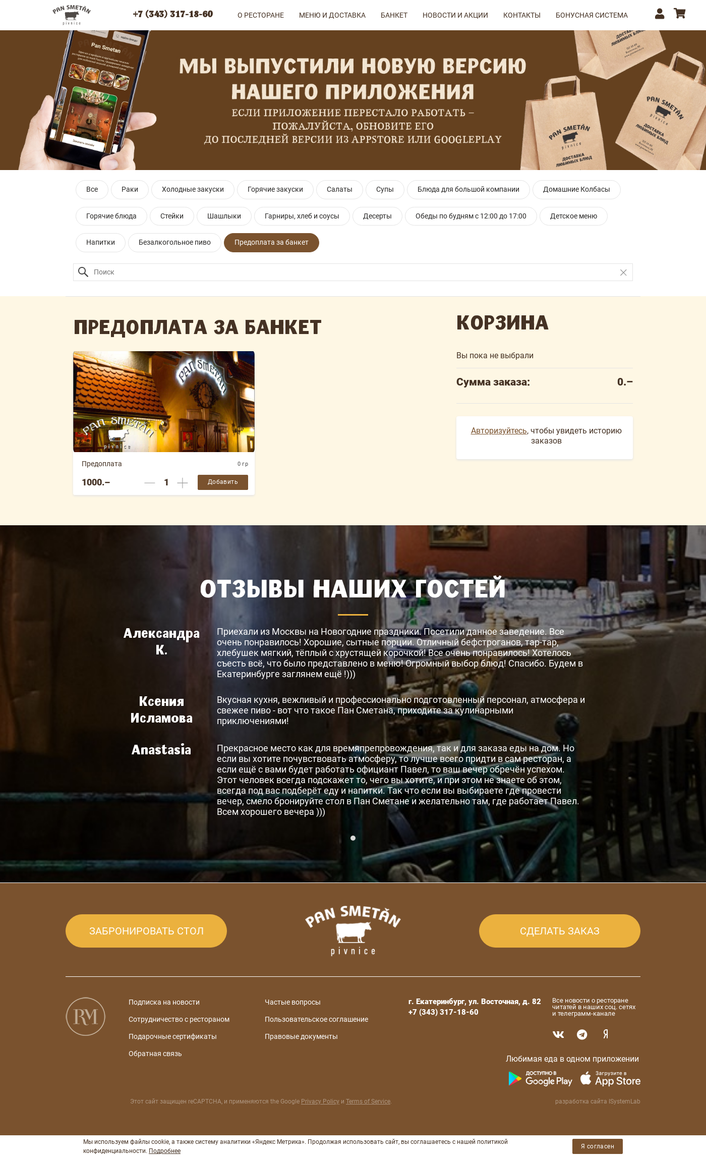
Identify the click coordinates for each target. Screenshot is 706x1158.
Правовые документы (301, 1036)
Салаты (339, 189)
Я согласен (597, 1146)
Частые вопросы (293, 1002)
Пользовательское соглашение (316, 1019)
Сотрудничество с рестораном (179, 1019)
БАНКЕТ (394, 15)
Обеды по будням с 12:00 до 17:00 (471, 216)
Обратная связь (155, 1054)
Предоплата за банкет (271, 242)
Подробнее (165, 1150)
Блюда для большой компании (468, 189)
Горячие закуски (275, 189)
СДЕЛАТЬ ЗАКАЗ (560, 931)
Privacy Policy (320, 1101)
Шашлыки (224, 216)
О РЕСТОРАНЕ (261, 15)
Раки (130, 189)
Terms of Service (368, 1101)
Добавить (223, 481)
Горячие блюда (111, 216)
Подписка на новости (164, 1002)
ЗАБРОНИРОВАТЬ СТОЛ (146, 931)
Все (92, 189)
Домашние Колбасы (576, 189)
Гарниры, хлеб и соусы (302, 216)
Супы (385, 189)
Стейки (172, 216)
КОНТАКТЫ (522, 15)
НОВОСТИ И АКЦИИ (455, 15)
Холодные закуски (193, 189)
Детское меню (573, 216)
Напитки (100, 242)
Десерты (377, 216)
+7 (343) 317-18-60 (172, 15)
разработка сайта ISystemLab (597, 1101)
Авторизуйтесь (499, 430)
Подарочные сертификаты (173, 1036)
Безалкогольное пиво (175, 242)
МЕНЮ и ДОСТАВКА (332, 15)
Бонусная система (592, 15)
